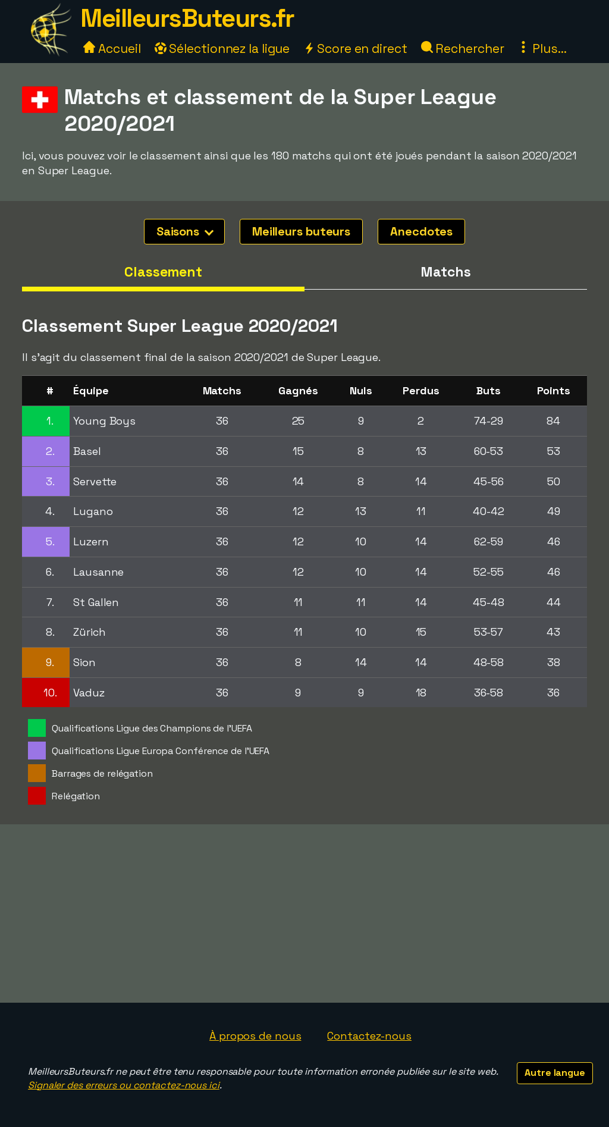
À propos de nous (255, 1036)
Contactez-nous (369, 1036)
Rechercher (462, 48)
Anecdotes (421, 231)
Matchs (445, 272)
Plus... (541, 48)
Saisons (185, 231)
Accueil (111, 48)
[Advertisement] (304, 913)
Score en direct (355, 48)
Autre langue (555, 1072)
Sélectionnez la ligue (222, 48)
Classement (163, 272)
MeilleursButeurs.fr (187, 18)
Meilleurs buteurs (301, 231)
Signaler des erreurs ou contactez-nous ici (123, 1085)
